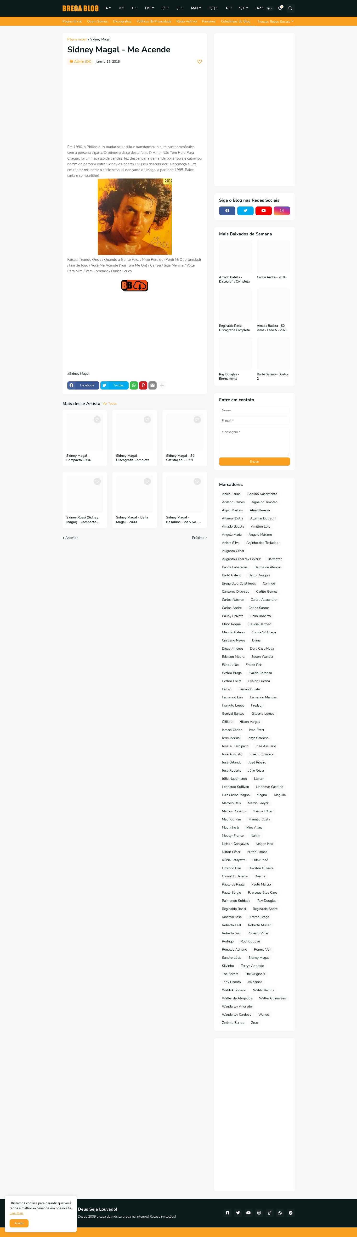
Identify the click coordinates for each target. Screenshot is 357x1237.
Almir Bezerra (260, 510)
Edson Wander (262, 656)
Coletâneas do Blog (235, 21)
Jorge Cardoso (258, 738)
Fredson (257, 705)
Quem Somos (97, 21)
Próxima (198, 537)
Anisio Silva (230, 542)
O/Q (212, 8)
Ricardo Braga (259, 917)
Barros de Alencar (268, 567)
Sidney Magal (100, 40)
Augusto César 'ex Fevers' (241, 559)
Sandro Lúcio (232, 957)
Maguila (280, 795)
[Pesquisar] (291, 8)
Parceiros (209, 21)
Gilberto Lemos (262, 713)
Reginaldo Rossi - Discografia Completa (234, 328)
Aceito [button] (19, 1223)
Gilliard (227, 721)
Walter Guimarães (272, 998)
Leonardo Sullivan (235, 787)
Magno (262, 795)
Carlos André (232, 608)
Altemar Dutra (232, 518)
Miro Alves (254, 827)
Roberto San (231, 933)
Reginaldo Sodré (265, 909)
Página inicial (76, 40)
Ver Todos (110, 403)
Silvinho (228, 966)
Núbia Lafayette (233, 860)
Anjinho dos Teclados (262, 542)
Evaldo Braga (232, 673)
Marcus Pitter (262, 811)
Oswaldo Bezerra (235, 876)
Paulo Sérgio (231, 892)
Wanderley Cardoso (236, 1014)
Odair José (260, 860)
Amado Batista (233, 526)
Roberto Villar (258, 933)
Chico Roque (231, 624)
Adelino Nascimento (262, 494)
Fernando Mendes (263, 697)
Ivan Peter (256, 730)
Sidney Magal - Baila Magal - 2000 (132, 519)
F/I (163, 8)
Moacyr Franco (233, 835)
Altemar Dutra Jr (262, 518)
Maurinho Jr (230, 827)
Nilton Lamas (257, 852)
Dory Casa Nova (262, 648)
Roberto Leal (231, 925)
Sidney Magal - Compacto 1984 (78, 458)
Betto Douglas (259, 575)
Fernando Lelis (249, 689)
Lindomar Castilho (269, 787)
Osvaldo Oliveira (261, 868)
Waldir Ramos (263, 990)
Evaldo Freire (231, 681)
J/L (178, 8)
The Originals (255, 974)
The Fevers (230, 974)
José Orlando (232, 762)
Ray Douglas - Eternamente (229, 377)
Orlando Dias (232, 868)
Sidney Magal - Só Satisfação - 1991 (180, 458)
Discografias (122, 21)
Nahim (255, 835)
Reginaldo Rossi (234, 909)
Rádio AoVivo (186, 21)
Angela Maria (232, 534)
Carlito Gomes (267, 591)
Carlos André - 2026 (271, 277)
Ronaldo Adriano (234, 949)
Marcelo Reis (231, 803)
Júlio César (256, 770)
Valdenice (255, 982)
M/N (194, 8)
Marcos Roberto (234, 811)
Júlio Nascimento (234, 778)
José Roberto (231, 770)
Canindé (269, 583)
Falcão (227, 689)
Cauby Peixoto (233, 616)
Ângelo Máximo (260, 534)
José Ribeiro (257, 762)
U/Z (258, 8)
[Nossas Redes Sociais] (275, 21)
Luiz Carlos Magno (236, 795)
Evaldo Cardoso (260, 673)
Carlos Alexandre (263, 599)
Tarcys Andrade (252, 966)
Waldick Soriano (234, 990)
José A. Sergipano (235, 746)
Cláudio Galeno (233, 632)
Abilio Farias (231, 494)
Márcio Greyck (258, 803)
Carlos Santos (259, 608)
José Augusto (232, 754)
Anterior (71, 537)
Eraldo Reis (254, 665)
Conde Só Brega (264, 632)
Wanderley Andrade (237, 1006)
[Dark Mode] (270, 8)
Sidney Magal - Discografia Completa (132, 458)
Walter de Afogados (237, 998)
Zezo (254, 1022)
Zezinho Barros (233, 1022)
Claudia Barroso (259, 624)
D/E (148, 8)
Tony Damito (231, 982)
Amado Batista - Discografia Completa (234, 279)
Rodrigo (228, 941)
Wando (263, 1014)
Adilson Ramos (233, 502)
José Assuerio (265, 746)
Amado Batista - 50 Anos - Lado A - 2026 (272, 328)
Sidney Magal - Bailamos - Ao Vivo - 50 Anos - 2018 (182, 519)
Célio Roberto (260, 616)
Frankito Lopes (233, 705)
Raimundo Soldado (236, 900)
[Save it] (199, 61)
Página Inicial (72, 21)
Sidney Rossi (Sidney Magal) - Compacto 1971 (82, 519)
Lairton (259, 778)
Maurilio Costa (259, 819)
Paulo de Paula (233, 884)
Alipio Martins (232, 510)
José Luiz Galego (261, 754)
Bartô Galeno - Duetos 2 (273, 377)
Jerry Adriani (231, 738)
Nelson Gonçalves (235, 843)
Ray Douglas (266, 900)
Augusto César (233, 551)
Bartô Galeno (232, 575)
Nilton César (231, 852)
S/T (242, 8)
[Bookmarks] (280, 8)
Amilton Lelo (260, 526)
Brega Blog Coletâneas (239, 583)
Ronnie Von (262, 949)
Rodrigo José (250, 941)
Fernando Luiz (232, 697)
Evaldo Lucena (259, 681)
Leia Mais (16, 1213)
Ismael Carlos (232, 730)
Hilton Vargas (249, 721)
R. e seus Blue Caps (263, 892)
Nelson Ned (264, 843)
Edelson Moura (233, 656)
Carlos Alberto (233, 599)
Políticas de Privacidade (153, 21)
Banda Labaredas (235, 567)
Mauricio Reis (232, 819)
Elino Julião (230, 665)
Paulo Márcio (261, 884)
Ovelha (260, 876)
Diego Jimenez (232, 648)
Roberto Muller (259, 925)
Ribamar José (232, 917)
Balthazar (275, 559)
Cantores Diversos (235, 591)
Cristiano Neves (233, 640)
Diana (256, 640)
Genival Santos (233, 713)
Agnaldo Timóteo (265, 502)
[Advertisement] (134, 104)
